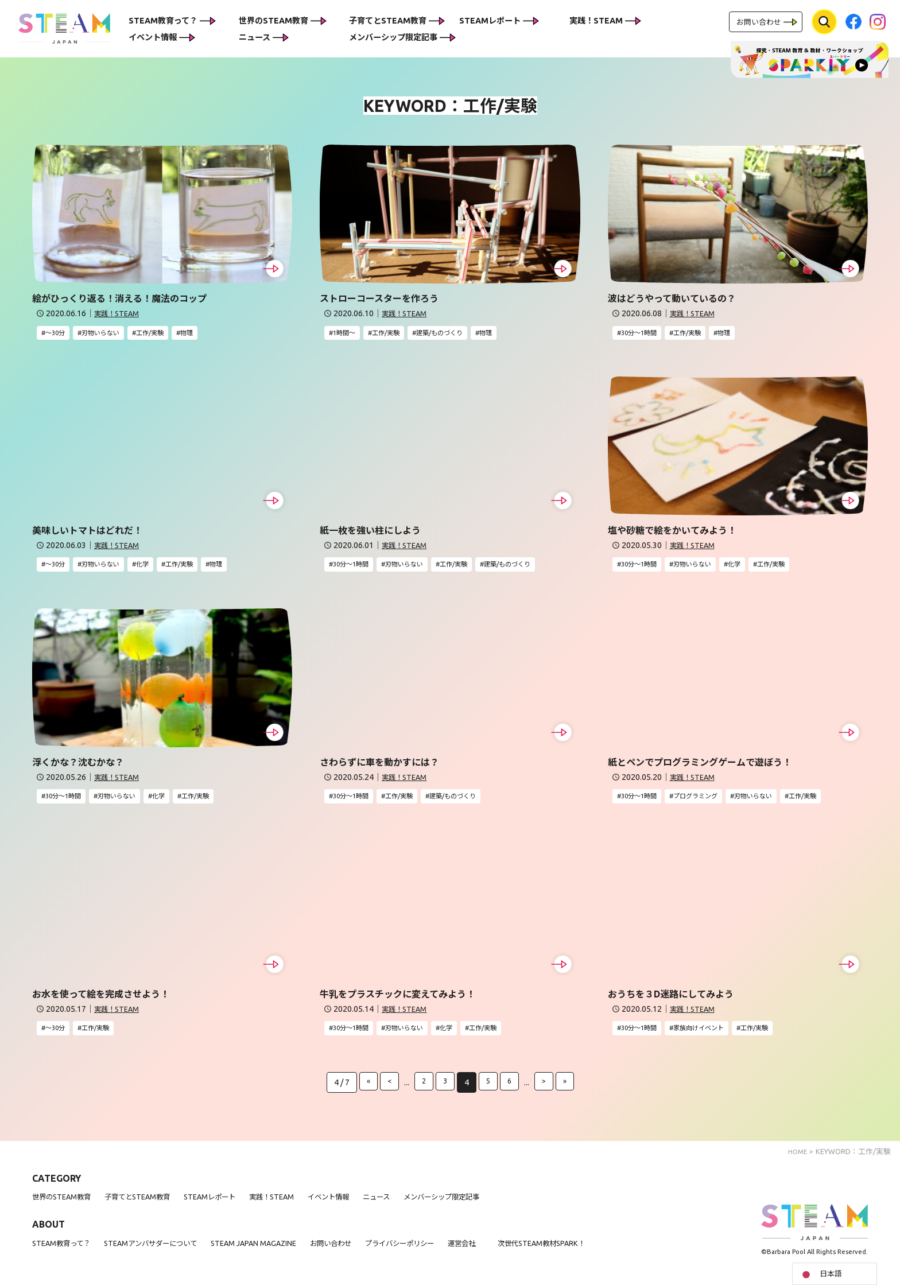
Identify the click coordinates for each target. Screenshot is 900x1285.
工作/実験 (164, 333)
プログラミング (707, 801)
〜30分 (57, 333)
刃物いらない (108, 333)
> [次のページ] (545, 1090)
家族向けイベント (710, 1035)
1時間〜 (346, 333)
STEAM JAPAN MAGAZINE (280, 1251)
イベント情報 (153, 37)
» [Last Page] (567, 1090)
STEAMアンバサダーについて (166, 1251)
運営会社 (514, 1251)
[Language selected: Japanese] (834, 1274)
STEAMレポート (490, 20)
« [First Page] (366, 1090)
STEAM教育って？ (163, 20)
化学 (155, 567)
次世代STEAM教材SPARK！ (601, 1251)
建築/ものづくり (454, 333)
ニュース (254, 37)
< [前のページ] (388, 1090)
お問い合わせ (758, 22)
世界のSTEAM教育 (273, 20)
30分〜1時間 (643, 333)
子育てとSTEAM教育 (387, 20)
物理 (205, 333)
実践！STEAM (596, 20)
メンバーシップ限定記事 (393, 37)
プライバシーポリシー (444, 1251)
